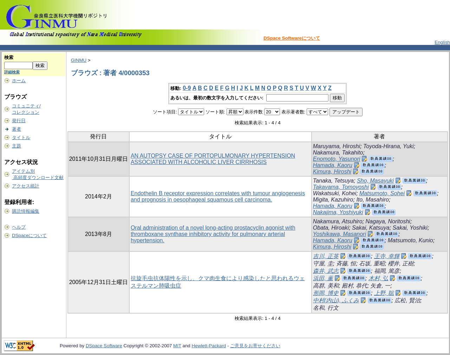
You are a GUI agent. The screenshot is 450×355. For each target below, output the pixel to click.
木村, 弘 (379, 278)
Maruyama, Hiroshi (336, 146)
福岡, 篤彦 (387, 271)
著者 (16, 129)
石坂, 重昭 (372, 264)
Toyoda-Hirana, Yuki (388, 146)
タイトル (21, 137)
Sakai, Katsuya (371, 228)
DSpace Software (104, 345)
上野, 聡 (384, 293)
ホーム (19, 80)
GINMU (78, 60)
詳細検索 (12, 72)
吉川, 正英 (326, 256)
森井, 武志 (326, 271)
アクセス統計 (25, 186)
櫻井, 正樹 (400, 264)
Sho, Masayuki (375, 181)
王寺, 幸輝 (387, 256)
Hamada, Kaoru (332, 165)
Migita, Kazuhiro (333, 200)
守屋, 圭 (323, 264)
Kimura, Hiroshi (332, 172)
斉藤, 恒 (346, 264)
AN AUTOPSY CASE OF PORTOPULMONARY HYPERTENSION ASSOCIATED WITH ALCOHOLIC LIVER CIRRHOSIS (213, 159)
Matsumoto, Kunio (410, 240)
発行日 (19, 120)
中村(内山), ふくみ (336, 300)
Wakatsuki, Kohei (334, 193)
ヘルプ (19, 227)
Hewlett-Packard (208, 345)
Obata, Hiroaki (331, 228)
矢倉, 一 (380, 286)
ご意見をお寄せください (255, 345)
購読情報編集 (25, 211)
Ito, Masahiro (372, 200)
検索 (8, 57)
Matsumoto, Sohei (382, 193)
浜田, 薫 (323, 278)
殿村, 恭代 (354, 286)
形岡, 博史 (326, 293)
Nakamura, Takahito (338, 153)
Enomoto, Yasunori (336, 159)
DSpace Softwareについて (291, 38)
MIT (177, 345)
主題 (16, 146)
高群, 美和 (326, 286)
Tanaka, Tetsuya (333, 181)
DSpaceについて (29, 235)
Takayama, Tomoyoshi (341, 187)
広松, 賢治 (407, 300)
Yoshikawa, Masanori (339, 234)
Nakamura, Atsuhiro (338, 221)
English (442, 42)
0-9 (187, 88)
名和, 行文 (326, 308)
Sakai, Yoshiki (410, 228)
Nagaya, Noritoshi (387, 221)
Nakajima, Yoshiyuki (338, 212)
